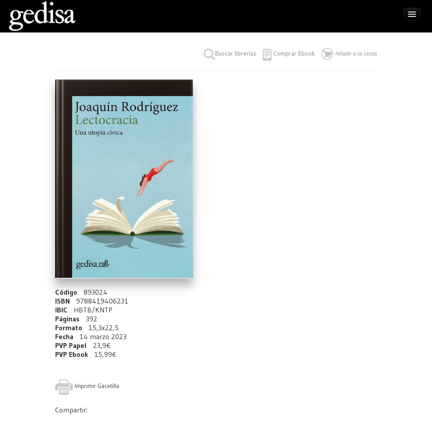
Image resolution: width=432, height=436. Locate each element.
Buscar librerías (230, 53)
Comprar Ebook (294, 53)
